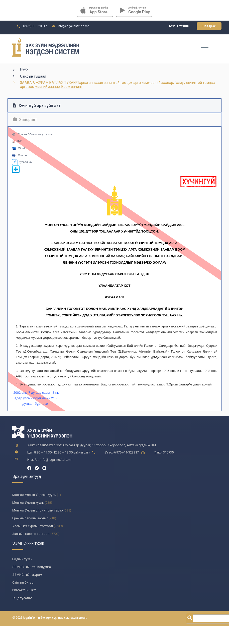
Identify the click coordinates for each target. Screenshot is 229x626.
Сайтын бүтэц (22, 582)
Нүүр (24, 69)
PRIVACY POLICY (24, 590)
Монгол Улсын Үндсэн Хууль (34, 495)
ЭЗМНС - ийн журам (27, 575)
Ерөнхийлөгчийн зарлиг (30, 518)
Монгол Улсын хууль (28, 502)
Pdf (17, 141)
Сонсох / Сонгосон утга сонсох (34, 134)
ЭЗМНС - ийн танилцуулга (31, 567)
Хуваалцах (22, 161)
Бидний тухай (22, 559)
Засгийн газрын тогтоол (31, 534)
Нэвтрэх (209, 26)
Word (18, 148)
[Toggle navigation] (204, 49)
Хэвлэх (19, 155)
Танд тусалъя (22, 598)
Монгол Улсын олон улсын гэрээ (37, 510)
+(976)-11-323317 (35, 26)
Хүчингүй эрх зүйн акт (37, 105)
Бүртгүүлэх (179, 26)
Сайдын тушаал (33, 76)
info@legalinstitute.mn (73, 26)
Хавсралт (25, 119)
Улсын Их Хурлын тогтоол (32, 526)
